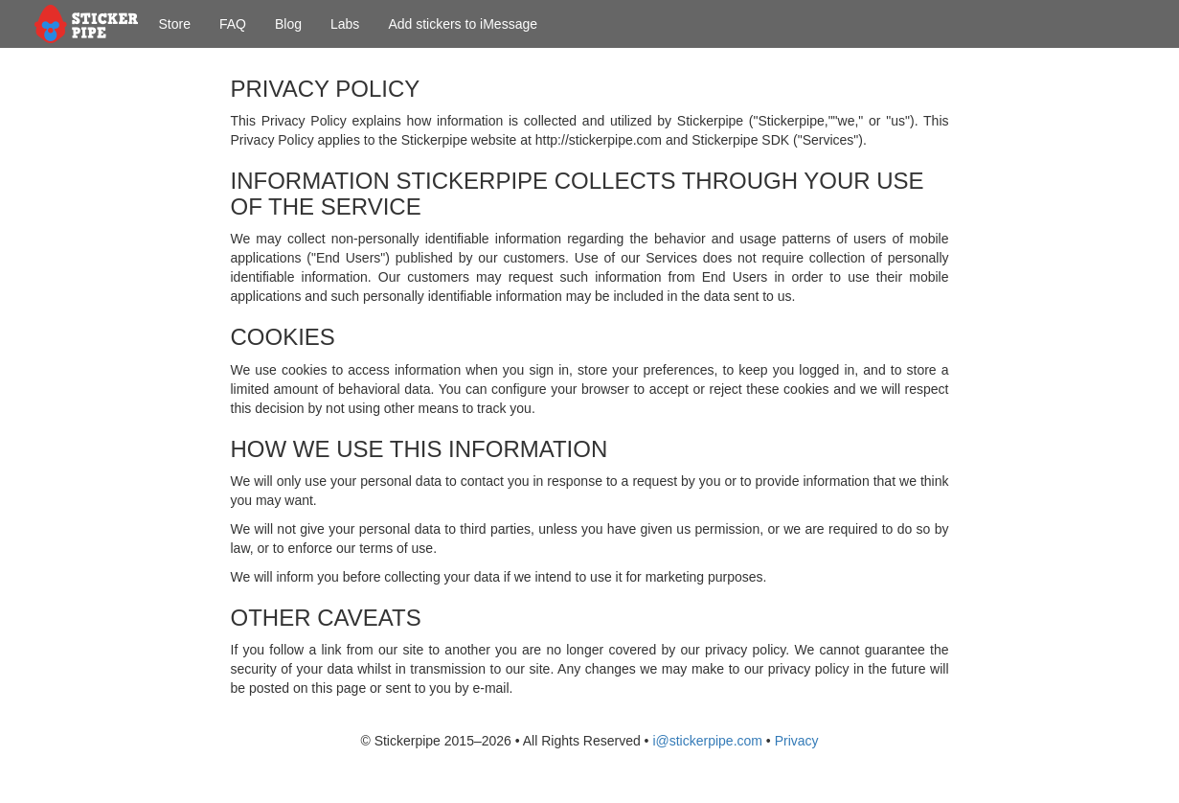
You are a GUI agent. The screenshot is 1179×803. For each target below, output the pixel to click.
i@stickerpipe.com (707, 740)
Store (175, 24)
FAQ (232, 24)
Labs (344, 24)
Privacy (797, 740)
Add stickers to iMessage (462, 24)
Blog (288, 24)
